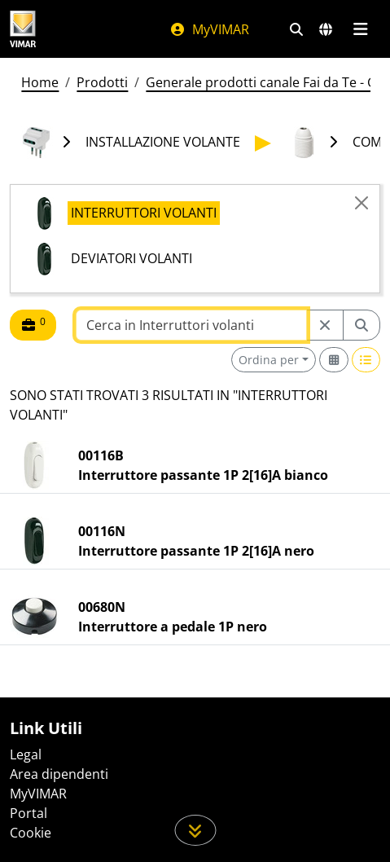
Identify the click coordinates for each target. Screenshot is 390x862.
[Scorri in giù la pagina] (195, 830)
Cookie (30, 833)
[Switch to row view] (366, 359)
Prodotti (102, 82)
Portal (28, 813)
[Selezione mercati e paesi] (326, 29)
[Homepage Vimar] (23, 29)
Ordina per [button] (269, 359)
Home (40, 82)
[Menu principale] (360, 29)
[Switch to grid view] (333, 359)
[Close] (361, 203)
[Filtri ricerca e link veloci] (296, 29)
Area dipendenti (59, 774)
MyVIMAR (209, 29)
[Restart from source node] (325, 325)
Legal (26, 754)
